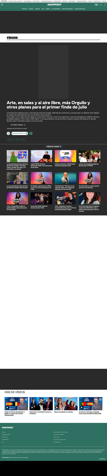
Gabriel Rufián (57, 1)
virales (37, 8)
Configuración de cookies (61, 432)
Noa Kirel (64, 1)
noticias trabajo (67, 8)
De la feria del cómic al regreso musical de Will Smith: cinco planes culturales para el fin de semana (89, 208)
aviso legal (57, 437)
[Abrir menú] (2, 5)
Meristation (79, 471)
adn (77, 466)
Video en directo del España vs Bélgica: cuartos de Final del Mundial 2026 (15, 413)
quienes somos (6, 434)
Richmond (33, 471)
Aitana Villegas (18, 125)
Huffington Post (36, 468)
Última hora (96, 5)
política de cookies (59, 434)
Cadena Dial (63, 468)
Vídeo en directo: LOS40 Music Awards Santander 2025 (65, 165)
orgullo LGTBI (20, 139)
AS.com (71, 466)
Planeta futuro (76, 468)
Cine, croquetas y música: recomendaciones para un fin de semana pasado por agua (65, 207)
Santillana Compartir (59, 466)
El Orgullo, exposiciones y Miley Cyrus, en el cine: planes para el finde (41, 187)
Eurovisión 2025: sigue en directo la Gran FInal (39, 207)
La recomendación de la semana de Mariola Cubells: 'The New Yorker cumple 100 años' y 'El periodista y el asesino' (17, 166)
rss (3, 442)
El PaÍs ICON (57, 471)
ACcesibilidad (57, 442)
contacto (5, 437)
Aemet (90, 1)
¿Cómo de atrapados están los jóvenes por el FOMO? (88, 165)
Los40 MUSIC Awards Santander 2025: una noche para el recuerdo (41, 165)
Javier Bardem (71, 1)
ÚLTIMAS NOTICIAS (79, 8)
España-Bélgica (27, 1)
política (24, 8)
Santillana (50, 466)
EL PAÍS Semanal (69, 468)
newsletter (5, 439)
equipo (4, 432)
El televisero (56, 8)
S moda (64, 471)
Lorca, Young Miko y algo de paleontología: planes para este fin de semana (17, 207)
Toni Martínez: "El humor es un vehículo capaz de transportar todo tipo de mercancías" (64, 187)
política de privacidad (59, 439)
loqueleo (71, 471)
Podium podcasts (49, 471)
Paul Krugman (36, 1)
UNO (46, 468)
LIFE (43, 8)
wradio (51, 468)
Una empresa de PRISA (20, 467)
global (31, 8)
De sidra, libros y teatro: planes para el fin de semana (89, 187)
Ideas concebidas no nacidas (63, 412)
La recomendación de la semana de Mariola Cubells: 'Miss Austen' (17, 187)
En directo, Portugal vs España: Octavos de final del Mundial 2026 (90, 413)
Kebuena (81, 468)
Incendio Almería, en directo (15, 1)
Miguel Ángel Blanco (82, 1)
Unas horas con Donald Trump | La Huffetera (40, 413)
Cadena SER (66, 466)
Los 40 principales (42, 466)
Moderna (41, 471)
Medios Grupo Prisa (19, 471)
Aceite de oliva (97, 1)
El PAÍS (34, 466)
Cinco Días (57, 468)
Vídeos (12, 38)
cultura (10, 139)
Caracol (83, 466)
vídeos (48, 8)
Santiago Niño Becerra (46, 1)
